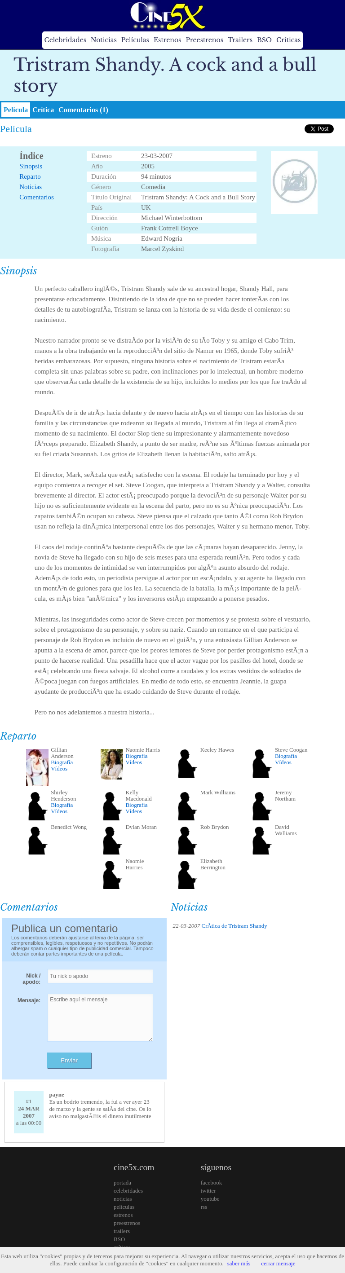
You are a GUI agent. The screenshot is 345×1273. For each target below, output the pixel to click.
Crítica (43, 110)
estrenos (123, 1214)
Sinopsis (30, 166)
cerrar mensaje (278, 1263)
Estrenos (167, 40)
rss (204, 1206)
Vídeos (59, 768)
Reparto (29, 176)
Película (16, 110)
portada (122, 1182)
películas (124, 1206)
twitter (208, 1190)
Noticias (104, 40)
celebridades (128, 1190)
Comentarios (36, 197)
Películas (135, 40)
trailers (122, 1231)
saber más (239, 1263)
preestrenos (127, 1223)
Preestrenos (204, 40)
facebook (211, 1182)
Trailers (240, 40)
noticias (123, 1198)
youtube (210, 1198)
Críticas (288, 40)
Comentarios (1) (83, 110)
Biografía (62, 762)
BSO (264, 40)
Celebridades (65, 40)
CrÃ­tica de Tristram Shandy (234, 925)
